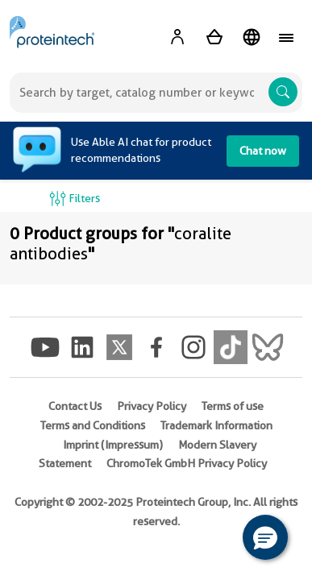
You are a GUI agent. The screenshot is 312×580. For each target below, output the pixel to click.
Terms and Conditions (92, 425)
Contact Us (75, 406)
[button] (265, 537)
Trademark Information (216, 425)
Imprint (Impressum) (113, 444)
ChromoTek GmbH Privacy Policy (186, 463)
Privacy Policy (151, 406)
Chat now (262, 150)
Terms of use (233, 406)
